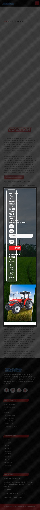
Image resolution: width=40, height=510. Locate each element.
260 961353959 (13, 220)
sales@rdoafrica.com (18, 222)
